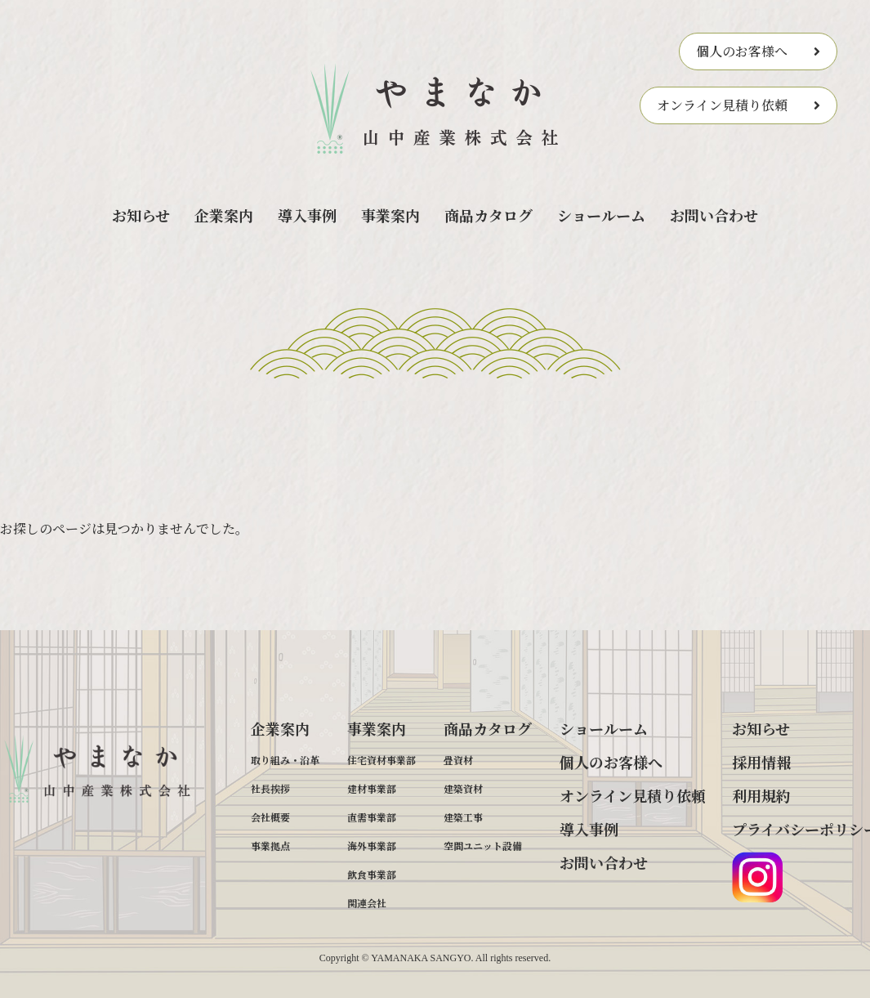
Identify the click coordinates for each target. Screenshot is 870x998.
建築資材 (463, 788)
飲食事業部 (371, 874)
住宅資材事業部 (381, 760)
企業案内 (223, 215)
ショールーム (601, 215)
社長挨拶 (270, 788)
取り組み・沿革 (285, 760)
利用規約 (761, 795)
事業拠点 (270, 846)
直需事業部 (371, 817)
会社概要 (270, 817)
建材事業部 (371, 788)
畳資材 (458, 760)
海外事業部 (371, 846)
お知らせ (141, 215)
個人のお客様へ (741, 51)
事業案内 (390, 215)
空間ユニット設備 (483, 846)
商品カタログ (488, 215)
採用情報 (761, 761)
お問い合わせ (714, 215)
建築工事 (463, 817)
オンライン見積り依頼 (722, 105)
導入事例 (307, 215)
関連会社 (366, 903)
